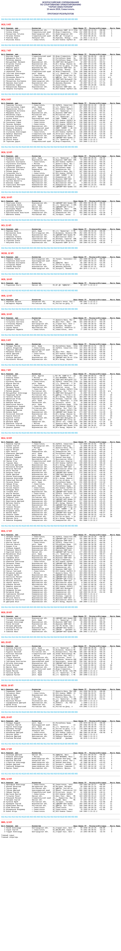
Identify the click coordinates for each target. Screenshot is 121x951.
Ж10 (2, 19)
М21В (62, 19)
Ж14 (9, 19)
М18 (55, 19)
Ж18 (16, 19)
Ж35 (27, 19)
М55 (72, 19)
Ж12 (6, 19)
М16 (52, 19)
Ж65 (38, 19)
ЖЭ (20, 19)
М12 (45, 19)
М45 (69, 19)
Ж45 (31, 19)
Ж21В (24, 19)
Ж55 (34, 19)
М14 (48, 19)
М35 (66, 19)
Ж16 (13, 19)
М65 (76, 19)
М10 (41, 19)
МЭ (58, 19)
